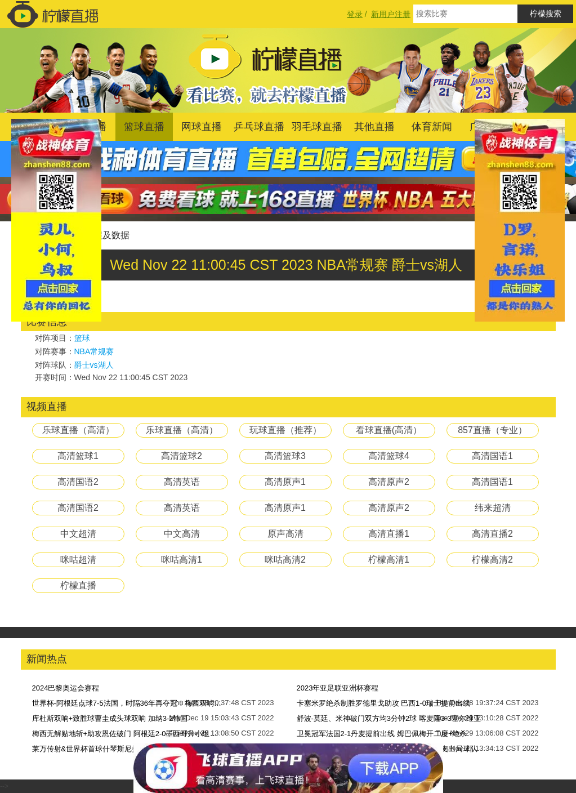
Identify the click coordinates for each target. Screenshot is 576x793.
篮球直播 (144, 126)
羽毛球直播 (317, 126)
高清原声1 (285, 482)
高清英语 (182, 482)
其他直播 (374, 126)
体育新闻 (432, 126)
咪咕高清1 (181, 559)
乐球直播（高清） (78, 430)
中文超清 (78, 533)
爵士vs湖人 (94, 364)
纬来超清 (493, 508)
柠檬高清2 (492, 559)
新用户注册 (390, 14)
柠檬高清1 (388, 559)
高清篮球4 (388, 456)
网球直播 (201, 126)
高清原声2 (388, 482)
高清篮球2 (181, 456)
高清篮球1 (78, 456)
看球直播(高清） (389, 430)
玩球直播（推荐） (285, 430)
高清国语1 (492, 456)
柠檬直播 (78, 585)
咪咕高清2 (285, 559)
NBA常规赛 (94, 351)
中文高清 (182, 533)
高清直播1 (388, 533)
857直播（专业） (492, 430)
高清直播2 (492, 533)
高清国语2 (78, 482)
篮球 (82, 337)
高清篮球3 (285, 456)
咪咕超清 (78, 559)
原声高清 (285, 533)
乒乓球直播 (259, 126)
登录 (355, 14)
